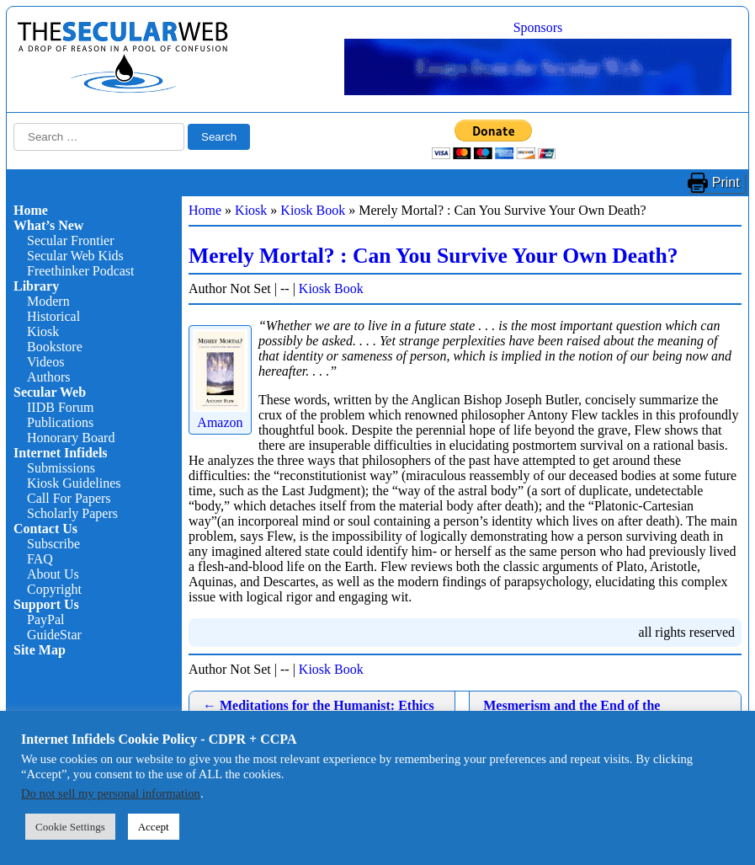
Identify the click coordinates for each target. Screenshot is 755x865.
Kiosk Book (312, 210)
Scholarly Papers (72, 513)
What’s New (48, 225)
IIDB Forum (60, 407)
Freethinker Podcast (81, 271)
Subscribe (53, 544)
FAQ (40, 559)
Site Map (39, 650)
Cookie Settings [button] (70, 826)
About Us (53, 574)
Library (36, 286)
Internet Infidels (60, 453)
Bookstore (54, 346)
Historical (53, 316)
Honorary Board (70, 437)
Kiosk (43, 331)
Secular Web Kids (75, 255)
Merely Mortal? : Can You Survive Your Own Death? (433, 255)
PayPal (45, 619)
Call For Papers (69, 498)
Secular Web (49, 392)
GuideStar (54, 634)
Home (30, 210)
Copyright (54, 589)
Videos (45, 362)
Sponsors (538, 27)
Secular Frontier (70, 240)
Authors (49, 377)
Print (726, 182)
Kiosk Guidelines (74, 483)
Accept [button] (153, 826)
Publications (60, 422)
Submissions (61, 468)
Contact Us (45, 528)
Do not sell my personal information (110, 793)
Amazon (220, 415)
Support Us (46, 604)
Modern (48, 301)
